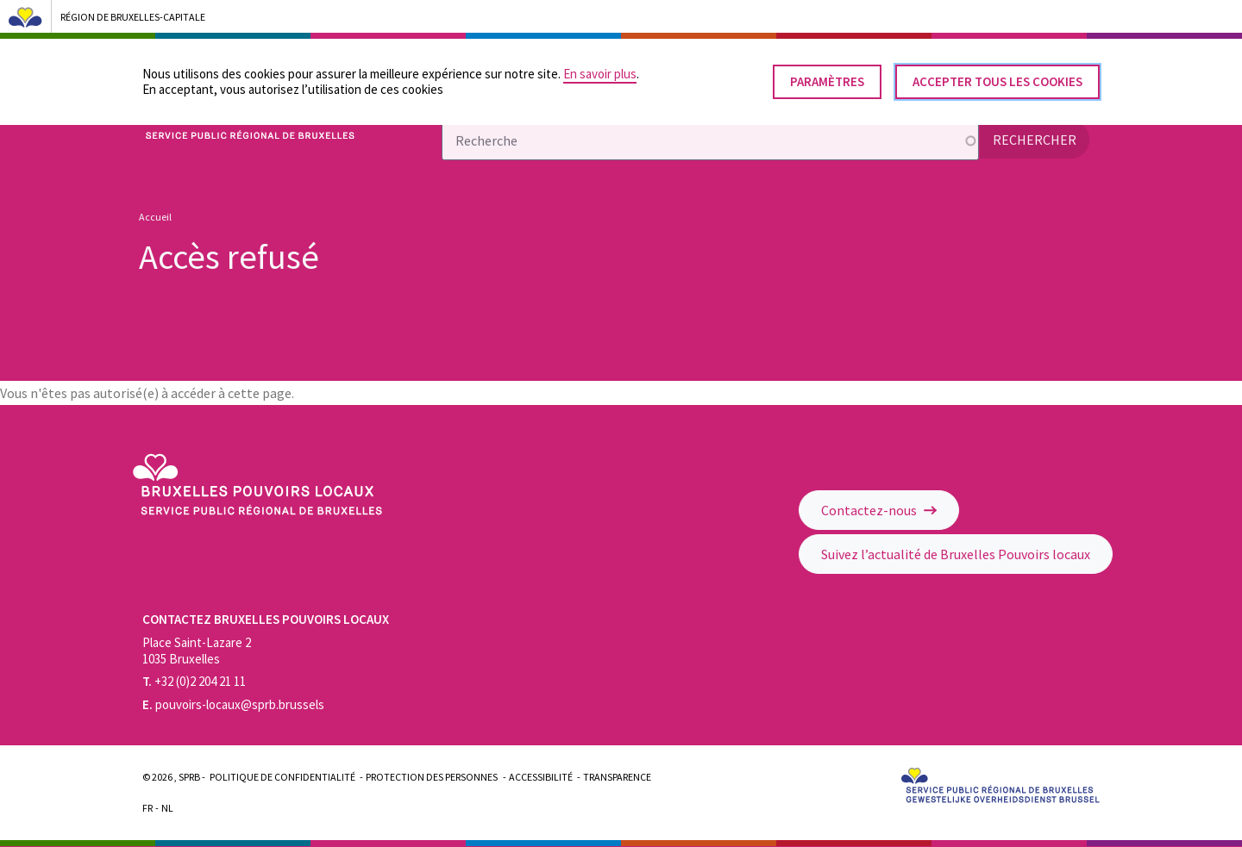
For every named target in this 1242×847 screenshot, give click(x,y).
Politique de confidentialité (282, 776)
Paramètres (827, 75)
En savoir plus (600, 67)
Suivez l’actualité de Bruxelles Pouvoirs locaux (955, 554)
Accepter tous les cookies (997, 75)
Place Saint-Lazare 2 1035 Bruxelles (196, 650)
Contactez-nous (879, 510)
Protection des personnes (432, 776)
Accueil (155, 216)
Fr (147, 807)
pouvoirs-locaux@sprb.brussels (233, 704)
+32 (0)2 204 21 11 (194, 681)
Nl (167, 807)
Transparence (617, 776)
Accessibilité (541, 776)
